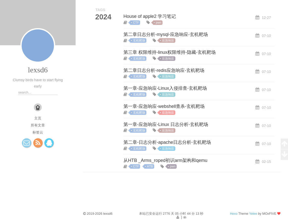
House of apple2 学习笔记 (149, 16)
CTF (136, 22)
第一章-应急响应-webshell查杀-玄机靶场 (164, 106)
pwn (158, 22)
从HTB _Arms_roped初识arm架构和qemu (165, 160)
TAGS (100, 10)
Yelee (253, 213)
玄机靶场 (139, 40)
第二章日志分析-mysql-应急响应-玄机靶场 (165, 34)
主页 (37, 118)
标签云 (38, 132)
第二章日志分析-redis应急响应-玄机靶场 (163, 70)
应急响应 (168, 40)
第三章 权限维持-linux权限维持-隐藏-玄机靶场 (169, 52)
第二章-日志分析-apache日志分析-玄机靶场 (167, 142)
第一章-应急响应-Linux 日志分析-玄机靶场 (165, 124)
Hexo (233, 213)
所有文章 (38, 125)
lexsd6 (38, 70)
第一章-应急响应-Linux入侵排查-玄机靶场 (165, 88)
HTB (150, 166)
